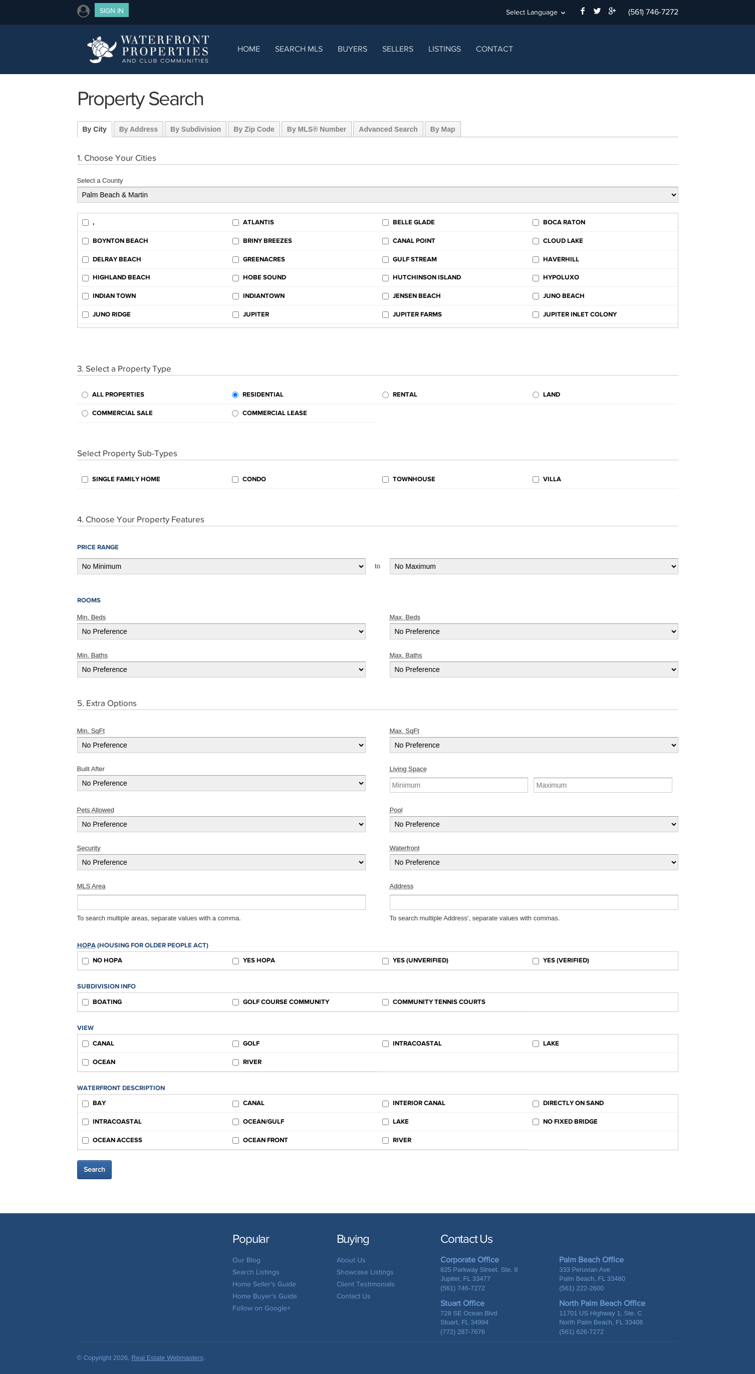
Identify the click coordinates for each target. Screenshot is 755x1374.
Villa (547, 479)
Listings (444, 49)
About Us (351, 1260)
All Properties (113, 394)
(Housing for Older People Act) (142, 945)
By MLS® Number (316, 129)
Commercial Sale (117, 413)
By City (95, 129)
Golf (246, 1043)
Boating (102, 1001)
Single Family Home (121, 479)
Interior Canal (413, 1103)
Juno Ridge (106, 314)
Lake (546, 1043)
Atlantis (253, 222)
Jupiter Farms (412, 314)
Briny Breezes (262, 240)
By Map (442, 129)
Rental (399, 394)
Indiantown (258, 295)
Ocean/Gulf (258, 1121)
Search (94, 1169)
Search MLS (299, 49)
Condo (249, 479)
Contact (494, 49)
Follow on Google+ (261, 1308)
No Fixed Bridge (565, 1121)
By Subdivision (195, 129)
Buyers (352, 49)
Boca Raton (559, 222)
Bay (94, 1103)
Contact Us (354, 1296)
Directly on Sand (568, 1103)
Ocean (98, 1062)
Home (248, 49)
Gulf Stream (409, 259)
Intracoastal (412, 1043)
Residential (258, 394)
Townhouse (408, 479)
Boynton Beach (115, 240)
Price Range (98, 547)
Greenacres (258, 259)
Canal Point (408, 240)
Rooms (89, 600)
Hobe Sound (259, 277)
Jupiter (250, 314)
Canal (98, 1043)
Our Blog (246, 1260)
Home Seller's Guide (264, 1284)
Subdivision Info (106, 986)
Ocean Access (112, 1140)
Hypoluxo (556, 277)
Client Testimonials (366, 1284)
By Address (138, 129)
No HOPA (102, 960)
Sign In (112, 11)
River (247, 1062)
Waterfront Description (121, 1088)
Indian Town (109, 295)
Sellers (397, 49)
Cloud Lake (558, 240)
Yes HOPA (253, 960)
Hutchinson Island (421, 277)
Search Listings (256, 1272)
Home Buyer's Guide (264, 1296)
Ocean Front (260, 1140)
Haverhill (556, 259)
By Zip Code (254, 129)
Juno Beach (559, 295)
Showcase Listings (365, 1272)
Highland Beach (116, 277)
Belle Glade (408, 222)
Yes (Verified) (561, 960)
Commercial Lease (269, 413)
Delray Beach (111, 259)
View (85, 1028)
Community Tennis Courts (433, 1001)
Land (546, 394)
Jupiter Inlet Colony (575, 314)
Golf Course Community (280, 1001)
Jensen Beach (411, 295)
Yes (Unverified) (415, 960)
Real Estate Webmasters (167, 1357)
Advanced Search (388, 129)
